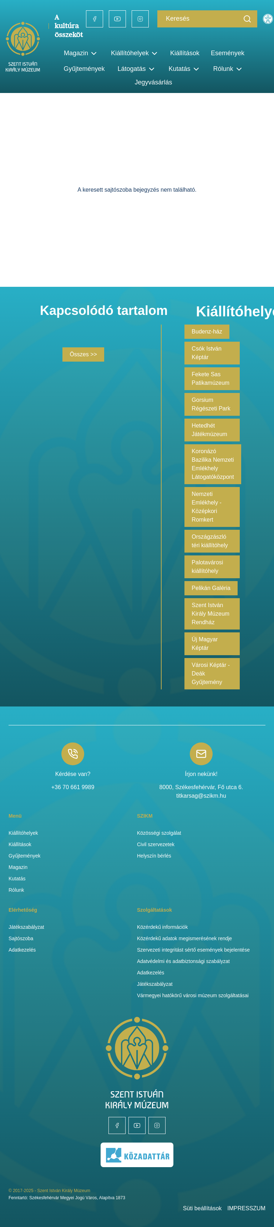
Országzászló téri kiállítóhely (210, 541)
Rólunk (16, 890)
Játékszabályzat (26, 927)
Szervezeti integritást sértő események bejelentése (193, 950)
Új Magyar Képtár (205, 643)
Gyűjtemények (84, 68)
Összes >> (83, 354)
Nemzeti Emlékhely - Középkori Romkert (207, 507)
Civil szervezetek (155, 844)
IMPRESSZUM (246, 1208)
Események (227, 53)
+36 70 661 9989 (73, 787)
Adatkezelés (22, 950)
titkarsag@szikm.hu (201, 796)
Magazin (18, 867)
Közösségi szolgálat (159, 833)
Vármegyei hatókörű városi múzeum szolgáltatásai (193, 995)
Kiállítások (184, 53)
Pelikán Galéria (211, 588)
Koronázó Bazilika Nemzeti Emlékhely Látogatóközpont (213, 464)
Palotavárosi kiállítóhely (207, 566)
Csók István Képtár (207, 353)
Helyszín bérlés (154, 856)
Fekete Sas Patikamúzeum (210, 378)
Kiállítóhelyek (135, 53)
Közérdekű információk (162, 927)
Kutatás (17, 878)
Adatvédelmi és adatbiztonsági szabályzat (183, 961)
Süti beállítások (202, 1208)
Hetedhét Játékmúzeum (209, 430)
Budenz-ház (207, 331)
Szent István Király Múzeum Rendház (210, 613)
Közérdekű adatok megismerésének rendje (184, 938)
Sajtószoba (21, 938)
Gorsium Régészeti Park (211, 404)
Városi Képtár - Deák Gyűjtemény (211, 673)
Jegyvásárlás (153, 82)
